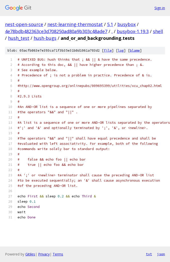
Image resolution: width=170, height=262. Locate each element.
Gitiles (30, 254)
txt (149, 254)
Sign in (159, 8)
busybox (126, 24)
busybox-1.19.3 (133, 31)
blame (135, 50)
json (161, 254)
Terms (58, 254)
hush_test (18, 38)
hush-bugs (45, 38)
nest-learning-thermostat (75, 24)
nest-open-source (24, 24)
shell (158, 31)
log (121, 50)
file (108, 50)
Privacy (44, 254)
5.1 (110, 24)
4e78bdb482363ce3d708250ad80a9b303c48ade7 (56, 31)
